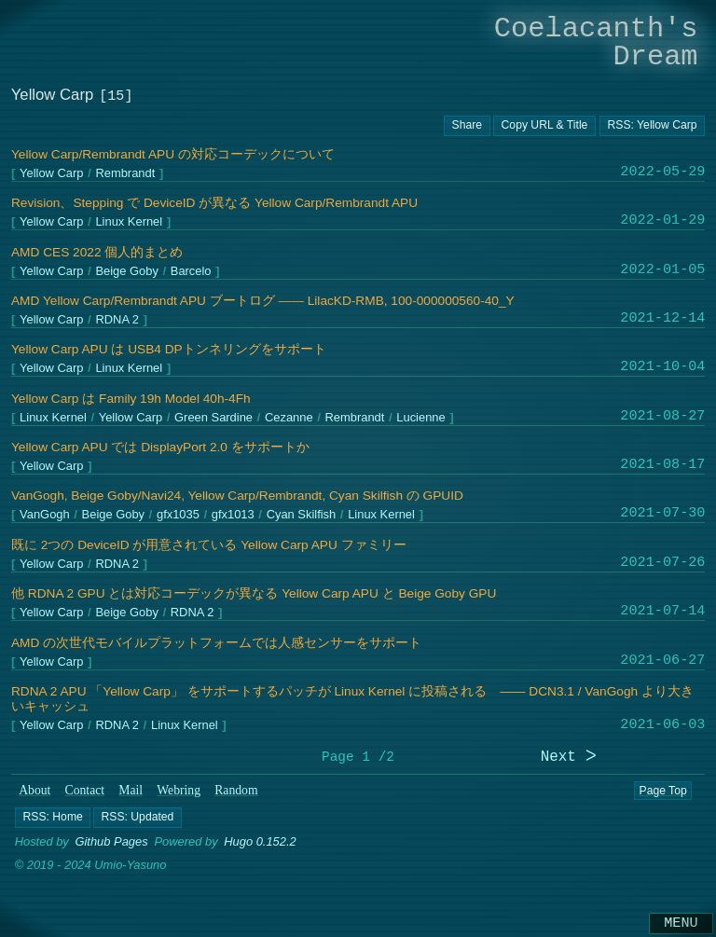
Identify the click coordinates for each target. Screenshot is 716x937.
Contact (85, 790)
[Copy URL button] (467, 126)
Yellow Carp (51, 174)
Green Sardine (213, 417)
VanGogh (45, 515)
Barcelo (191, 271)
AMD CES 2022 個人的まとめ (97, 252)
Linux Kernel (128, 222)
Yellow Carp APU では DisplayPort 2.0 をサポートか (160, 447)
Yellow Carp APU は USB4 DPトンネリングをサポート (168, 349)
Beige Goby (126, 271)
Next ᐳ (569, 757)
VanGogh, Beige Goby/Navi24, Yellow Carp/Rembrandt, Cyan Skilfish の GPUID (237, 496)
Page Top (662, 790)
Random (235, 790)
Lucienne (420, 417)
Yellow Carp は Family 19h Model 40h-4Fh (131, 399)
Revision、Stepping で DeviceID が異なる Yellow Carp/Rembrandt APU (214, 203)
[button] (52, 816)
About (34, 790)
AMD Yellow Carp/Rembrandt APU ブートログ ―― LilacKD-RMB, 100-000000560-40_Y (263, 301)
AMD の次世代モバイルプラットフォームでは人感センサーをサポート (216, 643)
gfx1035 (178, 515)
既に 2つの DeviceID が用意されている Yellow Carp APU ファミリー (208, 545)
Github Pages (111, 841)
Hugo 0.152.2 (260, 841)
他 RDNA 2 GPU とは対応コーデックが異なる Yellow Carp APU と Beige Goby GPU (253, 593)
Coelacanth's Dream (596, 42)
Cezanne (289, 417)
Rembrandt (125, 174)
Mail (130, 790)
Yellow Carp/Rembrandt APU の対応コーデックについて (173, 154)
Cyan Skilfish (301, 515)
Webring (178, 790)
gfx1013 (233, 515)
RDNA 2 (117, 320)
